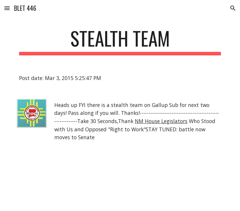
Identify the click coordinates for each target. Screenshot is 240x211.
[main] (120, 41)
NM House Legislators (161, 121)
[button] (7, 8)
